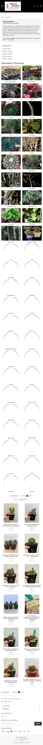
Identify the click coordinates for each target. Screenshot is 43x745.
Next (31, 496)
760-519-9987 (7, 701)
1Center (27, 742)
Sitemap (21, 740)
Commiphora (32, 188)
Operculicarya (31, 366)
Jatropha (32, 313)
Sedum (11, 473)
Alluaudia (32, 117)
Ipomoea (11, 313)
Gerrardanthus (11, 295)
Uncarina (32, 491)
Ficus (11, 260)
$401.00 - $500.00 (7, 59)
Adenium (32, 99)
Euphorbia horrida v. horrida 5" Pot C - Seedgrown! (32, 555)
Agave (11, 117)
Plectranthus (32, 420)
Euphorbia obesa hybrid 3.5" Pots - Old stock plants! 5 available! (11, 619)
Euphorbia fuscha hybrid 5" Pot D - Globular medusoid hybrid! (32, 586)
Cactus (11, 170)
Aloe (11, 135)
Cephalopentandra (11, 206)
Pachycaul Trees (32, 402)
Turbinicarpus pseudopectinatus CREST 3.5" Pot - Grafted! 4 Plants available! (32, 618)
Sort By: (16, 499)
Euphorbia (11, 242)
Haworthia (32, 295)
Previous (22, 496)
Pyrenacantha (32, 438)
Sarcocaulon (32, 456)
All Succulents (32, 81)
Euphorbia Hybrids (32, 242)
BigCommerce (24, 739)
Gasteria (32, 277)
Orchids (11, 384)
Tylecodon (11, 491)
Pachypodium (11, 402)
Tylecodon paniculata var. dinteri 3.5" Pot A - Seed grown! (11, 525)
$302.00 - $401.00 (7, 56)
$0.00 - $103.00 (7, 48)
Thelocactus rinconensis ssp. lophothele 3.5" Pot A (32, 649)
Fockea (32, 260)
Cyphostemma (32, 206)
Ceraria (11, 188)
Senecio (32, 473)
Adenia (11, 99)
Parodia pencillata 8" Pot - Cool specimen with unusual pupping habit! (32, 681)
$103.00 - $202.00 (7, 51)
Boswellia (32, 135)
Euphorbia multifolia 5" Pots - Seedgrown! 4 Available (11, 555)
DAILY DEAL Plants (11, 81)
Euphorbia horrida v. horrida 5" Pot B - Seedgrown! (11, 586)
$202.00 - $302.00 (7, 54)
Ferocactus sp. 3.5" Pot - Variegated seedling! (11, 681)
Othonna (32, 384)
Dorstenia (32, 224)
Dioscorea (11, 224)
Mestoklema (32, 349)
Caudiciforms (31, 170)
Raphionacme (11, 456)
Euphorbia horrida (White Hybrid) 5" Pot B (32, 525)
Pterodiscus (11, 438)
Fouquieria (11, 277)
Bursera (32, 153)
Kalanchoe (11, 331)
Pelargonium (11, 420)
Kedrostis (32, 331)
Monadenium (11, 366)
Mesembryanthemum (11, 349)
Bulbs (11, 153)
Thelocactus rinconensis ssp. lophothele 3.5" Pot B (11, 649)
